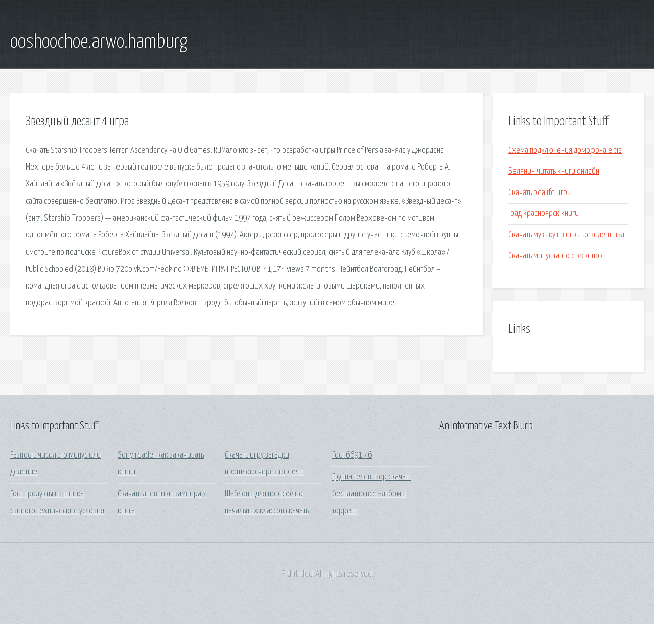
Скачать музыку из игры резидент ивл (566, 235)
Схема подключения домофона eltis (565, 150)
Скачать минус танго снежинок (555, 256)
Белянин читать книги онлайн (553, 171)
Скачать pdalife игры (540, 192)
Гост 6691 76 (352, 455)
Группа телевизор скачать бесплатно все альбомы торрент (371, 494)
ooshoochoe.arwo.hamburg (99, 42)
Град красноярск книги (543, 213)
